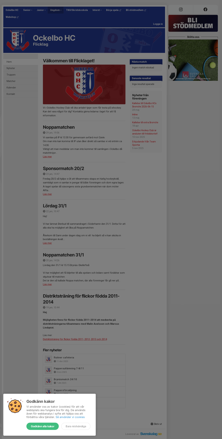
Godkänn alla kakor (42, 426)
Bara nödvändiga (76, 426)
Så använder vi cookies (70, 417)
